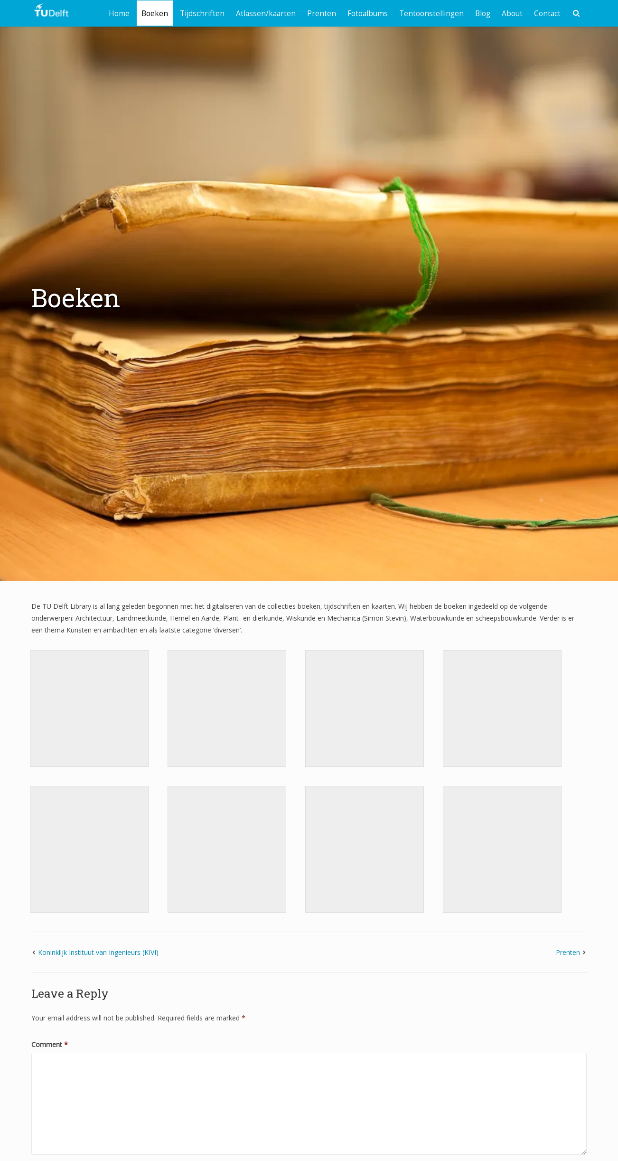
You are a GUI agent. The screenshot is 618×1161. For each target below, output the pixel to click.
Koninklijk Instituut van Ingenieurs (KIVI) (98, 952)
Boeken (154, 14)
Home (119, 14)
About (512, 14)
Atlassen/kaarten (266, 14)
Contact (547, 14)
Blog (482, 14)
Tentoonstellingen (431, 14)
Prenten (321, 14)
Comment (49, 1044)
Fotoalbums (367, 14)
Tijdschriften (202, 14)
